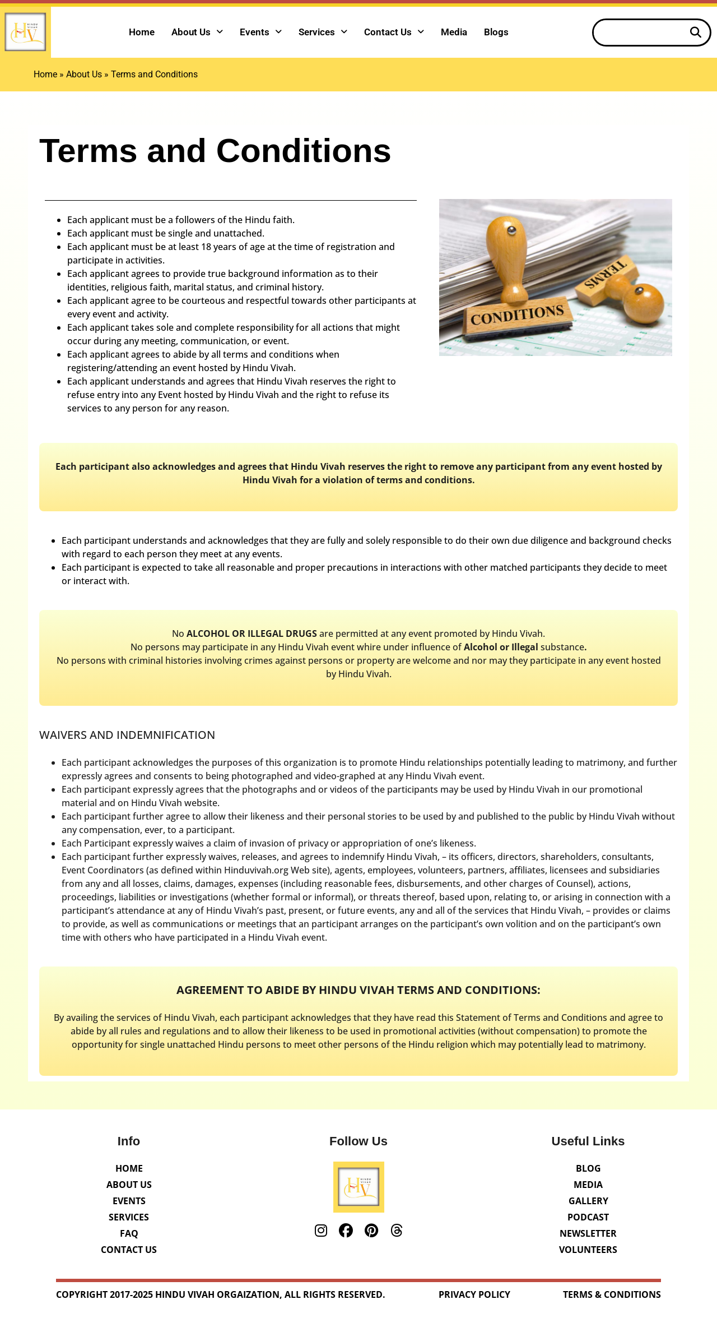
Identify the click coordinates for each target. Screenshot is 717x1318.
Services (323, 32)
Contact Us (394, 32)
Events (261, 32)
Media (454, 32)
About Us (197, 32)
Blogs (496, 32)
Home (142, 32)
